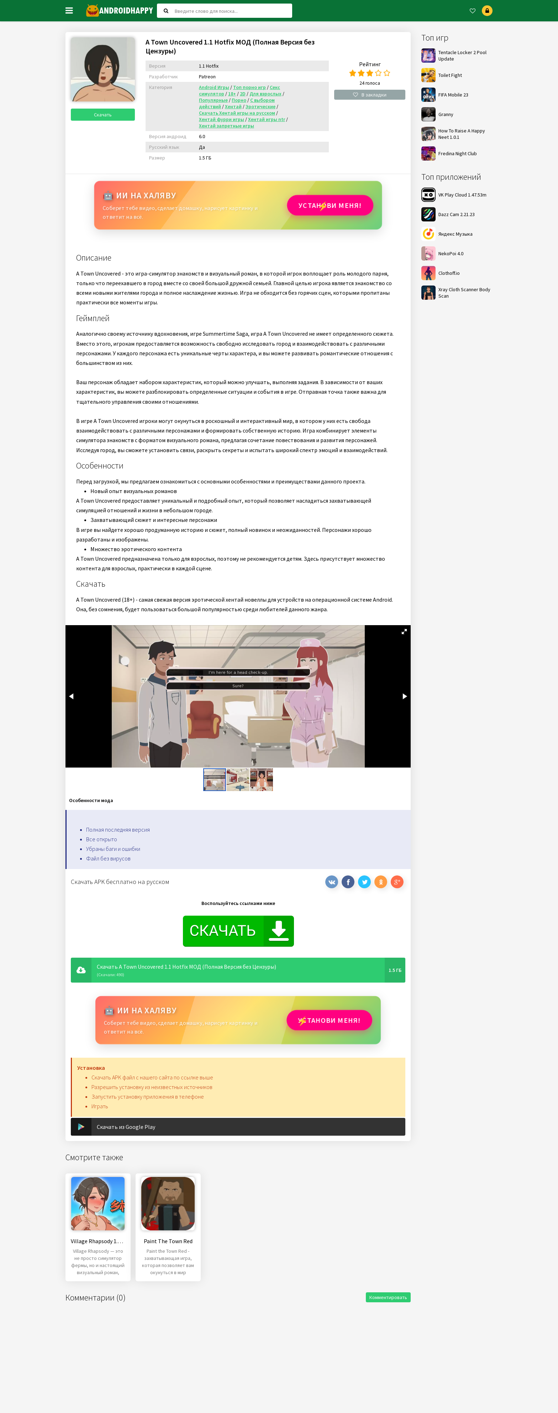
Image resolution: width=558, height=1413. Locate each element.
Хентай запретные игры (226, 125)
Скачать (103, 114)
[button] (404, 631)
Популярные (213, 100)
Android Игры (214, 87)
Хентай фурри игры (221, 119)
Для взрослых (265, 93)
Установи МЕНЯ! (329, 205)
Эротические (260, 106)
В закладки (369, 94)
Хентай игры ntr (266, 119)
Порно (239, 100)
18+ (232, 93)
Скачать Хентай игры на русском (237, 113)
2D (243, 93)
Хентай (233, 106)
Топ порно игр (249, 87)
